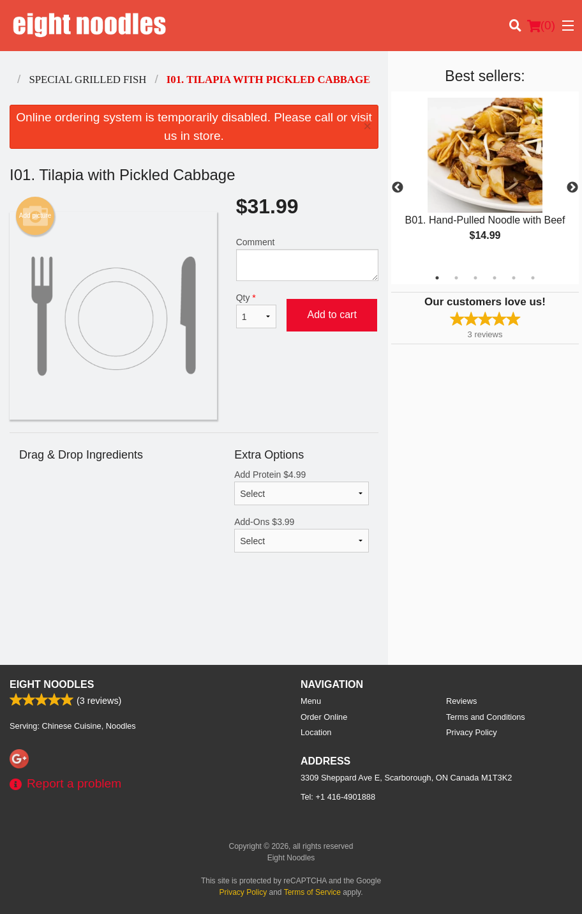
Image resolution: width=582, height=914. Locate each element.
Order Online (324, 717)
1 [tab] (437, 277)
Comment (307, 259)
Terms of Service (312, 892)
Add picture (35, 216)
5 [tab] (513, 277)
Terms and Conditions (485, 717)
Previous (397, 187)
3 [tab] (475, 277)
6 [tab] (532, 277)
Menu (311, 701)
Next (572, 187)
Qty (256, 310)
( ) (541, 25)
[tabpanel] (485, 180)
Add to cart (331, 314)
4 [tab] (494, 277)
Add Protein (301, 487)
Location (316, 732)
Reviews (461, 701)
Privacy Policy (471, 732)
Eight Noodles (52, 684)
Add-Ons (301, 534)
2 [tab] (456, 277)
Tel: (338, 797)
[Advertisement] (194, 623)
